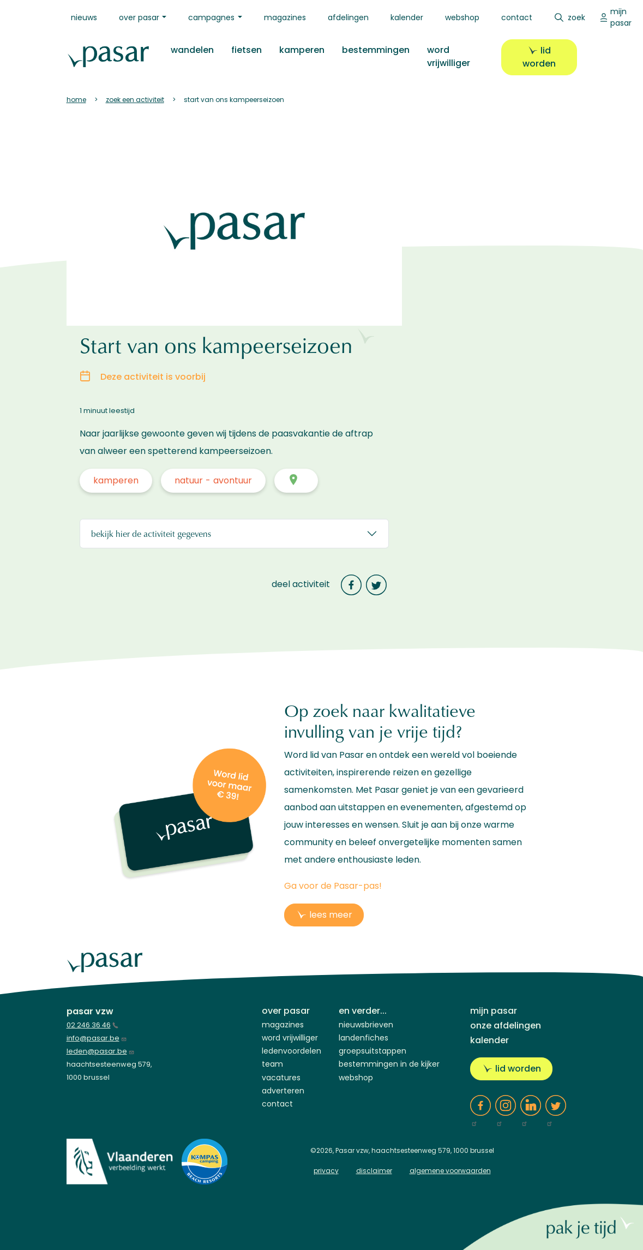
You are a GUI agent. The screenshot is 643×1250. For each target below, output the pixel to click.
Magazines (285, 17)
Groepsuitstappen (372, 1050)
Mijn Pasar (621, 17)
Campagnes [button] (211, 17)
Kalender (406, 17)
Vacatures (281, 1077)
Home (76, 99)
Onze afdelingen (505, 1025)
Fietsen (245, 50)
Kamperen (300, 50)
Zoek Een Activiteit (135, 99)
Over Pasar (286, 1010)
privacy (326, 1170)
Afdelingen (348, 17)
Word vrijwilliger (446, 56)
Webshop (462, 17)
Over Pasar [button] (139, 17)
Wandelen (190, 50)
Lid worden (538, 57)
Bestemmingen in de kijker (389, 1063)
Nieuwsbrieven (366, 1024)
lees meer (330, 914)
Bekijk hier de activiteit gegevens (151, 533)
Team (272, 1063)
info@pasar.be (97, 1038)
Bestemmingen (374, 50)
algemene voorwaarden (450, 1170)
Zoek (576, 17)
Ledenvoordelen (291, 1050)
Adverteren (283, 1090)
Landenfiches (363, 1037)
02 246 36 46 (92, 1025)
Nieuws (84, 17)
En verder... (363, 1010)
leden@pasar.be (101, 1051)
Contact (516, 17)
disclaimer (374, 1170)
